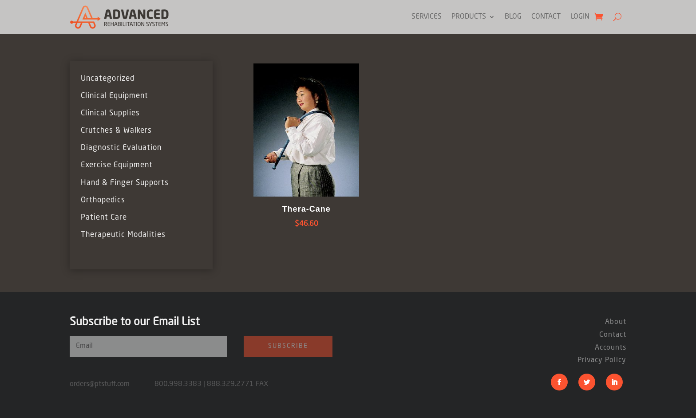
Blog (513, 16)
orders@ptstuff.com (112, 384)
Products (468, 16)
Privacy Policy (601, 360)
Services (426, 16)
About (615, 322)
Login (579, 16)
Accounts (610, 347)
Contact (546, 16)
